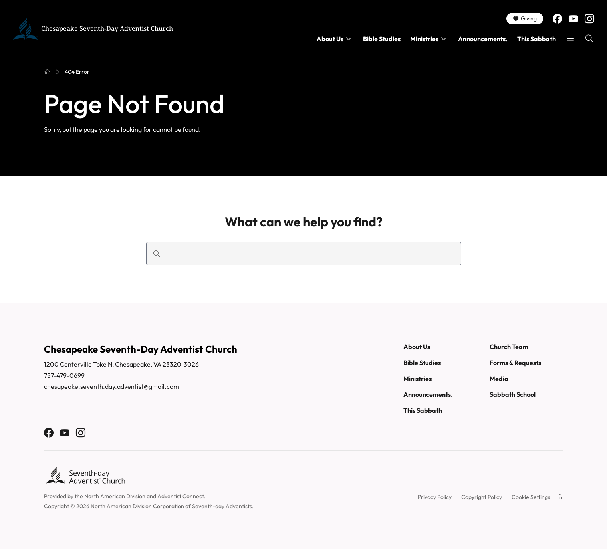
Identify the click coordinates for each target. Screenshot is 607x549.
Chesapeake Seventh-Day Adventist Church (107, 28)
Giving (525, 18)
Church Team (509, 347)
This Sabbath (536, 39)
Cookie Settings (531, 497)
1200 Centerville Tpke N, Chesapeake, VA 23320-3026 (121, 364)
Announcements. (483, 39)
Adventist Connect (180, 496)
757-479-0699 (64, 375)
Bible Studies (382, 39)
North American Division (114, 496)
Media (499, 379)
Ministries (424, 39)
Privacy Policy (435, 497)
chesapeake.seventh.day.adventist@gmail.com (111, 386)
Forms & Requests (515, 363)
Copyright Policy (481, 497)
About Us (330, 39)
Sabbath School (513, 394)
